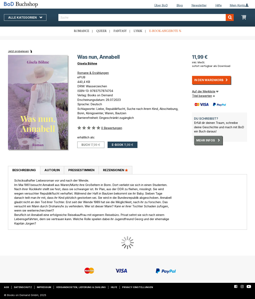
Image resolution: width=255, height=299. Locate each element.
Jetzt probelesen (18, 51)
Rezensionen (115, 170)
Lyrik (138, 31)
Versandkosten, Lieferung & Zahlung (81, 287)
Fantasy (120, 31)
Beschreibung (24, 170)
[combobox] (146, 17)
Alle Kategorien (25, 17)
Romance (81, 31)
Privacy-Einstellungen (137, 287)
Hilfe (218, 5)
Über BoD (161, 5)
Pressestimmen (81, 170)
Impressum (44, 287)
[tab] (24, 170)
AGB (6, 287)
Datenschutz (23, 287)
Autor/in (52, 170)
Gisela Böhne (87, 63)
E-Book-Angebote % (165, 31)
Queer (101, 31)
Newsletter (199, 5)
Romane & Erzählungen (93, 73)
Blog (180, 5)
